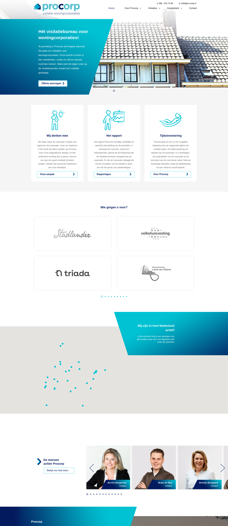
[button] (67, 381)
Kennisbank (173, 8)
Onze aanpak (47, 174)
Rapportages (104, 174)
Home (112, 8)
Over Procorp (131, 8)
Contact (193, 8)
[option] (114, 47)
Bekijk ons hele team (57, 470)
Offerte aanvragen (51, 83)
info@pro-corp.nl (187, 3)
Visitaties (152, 8)
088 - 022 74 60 (165, 3)
